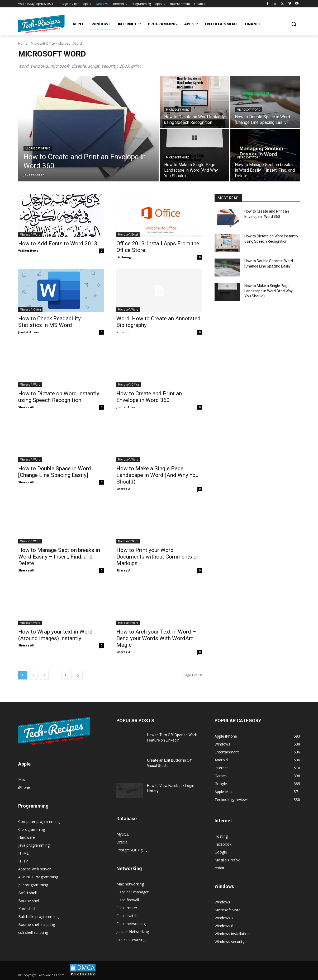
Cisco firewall (127, 899)
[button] (293, 24)
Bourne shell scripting (36, 924)
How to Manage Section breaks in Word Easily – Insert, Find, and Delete (59, 556)
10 (66, 675)
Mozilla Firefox (227, 859)
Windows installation (232, 933)
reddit (219, 867)
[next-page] (78, 675)
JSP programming (33, 884)
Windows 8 (224, 925)
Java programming (34, 845)
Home (22, 43)
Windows (222, 901)
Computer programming (39, 821)
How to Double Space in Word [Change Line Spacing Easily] (54, 471)
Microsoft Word (177, 109)
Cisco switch (126, 915)
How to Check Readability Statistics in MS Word (49, 321)
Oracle (121, 842)
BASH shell (27, 892)
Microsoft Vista (227, 909)
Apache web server (34, 868)
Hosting (221, 836)
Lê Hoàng (123, 257)
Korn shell (26, 908)
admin (121, 332)
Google (221, 852)
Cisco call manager (132, 891)
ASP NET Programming (38, 876)
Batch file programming (38, 916)
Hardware (26, 837)
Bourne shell (29, 900)
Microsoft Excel (128, 234)
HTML (23, 853)
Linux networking (130, 939)
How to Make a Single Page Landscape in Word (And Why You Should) (157, 475)
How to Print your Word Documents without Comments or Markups (157, 556)
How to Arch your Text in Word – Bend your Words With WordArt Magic (156, 638)
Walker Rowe (28, 250)
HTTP (23, 861)
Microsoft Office (43, 43)
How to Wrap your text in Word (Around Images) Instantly (55, 635)
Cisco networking (131, 923)
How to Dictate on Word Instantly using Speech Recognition (58, 396)
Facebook (223, 844)
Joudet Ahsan (28, 332)
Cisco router (126, 907)
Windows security (229, 941)
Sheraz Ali (26, 407)
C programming (31, 829)
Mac (22, 779)
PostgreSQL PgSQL (133, 849)
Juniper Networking (132, 931)
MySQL (122, 834)
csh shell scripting (33, 932)
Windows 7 (224, 917)
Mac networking (130, 884)
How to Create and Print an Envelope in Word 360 (149, 396)
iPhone (24, 787)
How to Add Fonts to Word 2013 (57, 243)
